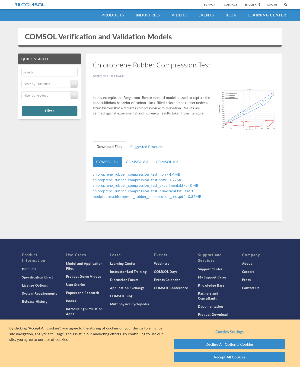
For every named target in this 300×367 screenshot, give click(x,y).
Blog (231, 15)
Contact (231, 4)
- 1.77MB (138, 179)
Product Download (213, 314)
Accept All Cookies (229, 357)
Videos (179, 15)
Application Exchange (127, 287)
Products (113, 15)
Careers (248, 271)
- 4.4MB (136, 174)
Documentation (210, 306)
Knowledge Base (211, 285)
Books (71, 300)
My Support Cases (212, 277)
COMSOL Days (165, 271)
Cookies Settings (229, 331)
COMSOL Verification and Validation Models (98, 36)
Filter (49, 111)
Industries (148, 15)
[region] (150, 343)
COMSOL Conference (171, 287)
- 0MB (145, 185)
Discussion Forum (124, 279)
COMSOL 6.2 (167, 161)
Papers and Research (82, 292)
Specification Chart (37, 277)
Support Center (210, 269)
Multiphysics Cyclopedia (129, 304)
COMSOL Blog (121, 296)
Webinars (161, 263)
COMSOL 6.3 (137, 161)
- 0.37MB (147, 196)
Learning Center (267, 15)
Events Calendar (167, 279)
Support (210, 4)
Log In (272, 4)
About (247, 263)
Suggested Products (146, 146)
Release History (35, 301)
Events (206, 15)
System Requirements (39, 293)
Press (246, 279)
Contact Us (250, 287)
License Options (35, 285)
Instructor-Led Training (128, 271)
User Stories (76, 284)
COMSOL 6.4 (107, 161)
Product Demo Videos (83, 276)
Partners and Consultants (208, 296)
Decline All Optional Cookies (229, 344)
